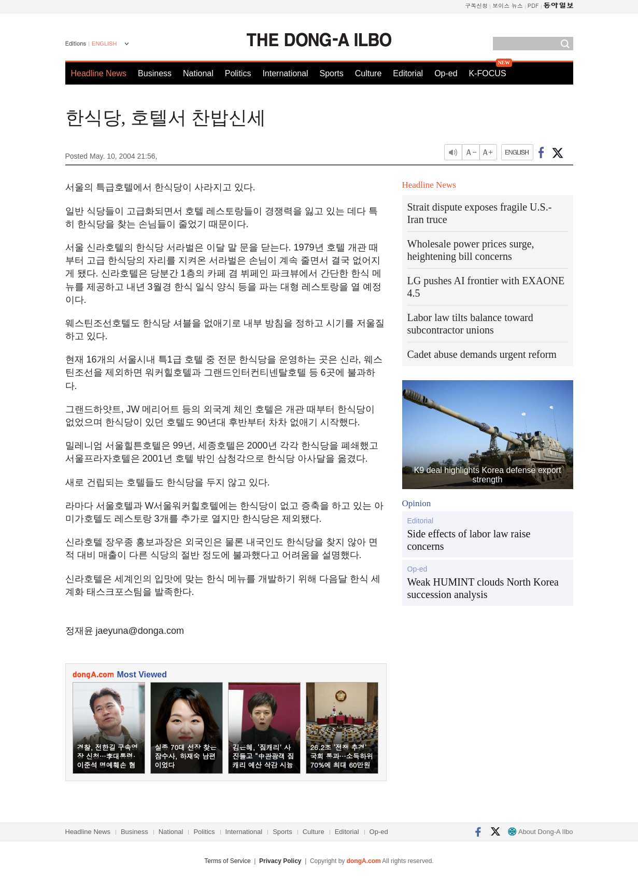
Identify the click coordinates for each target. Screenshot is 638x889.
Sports (331, 73)
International (285, 73)
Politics (238, 73)
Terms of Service (227, 861)
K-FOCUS (487, 73)
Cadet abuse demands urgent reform (482, 354)
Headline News (99, 73)
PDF (533, 5)
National (198, 73)
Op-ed (445, 73)
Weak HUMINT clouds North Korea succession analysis (483, 588)
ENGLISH (104, 43)
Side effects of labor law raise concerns (469, 540)
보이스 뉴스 (507, 5)
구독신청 (476, 5)
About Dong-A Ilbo (540, 832)
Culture (368, 73)
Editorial (408, 73)
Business (155, 73)
